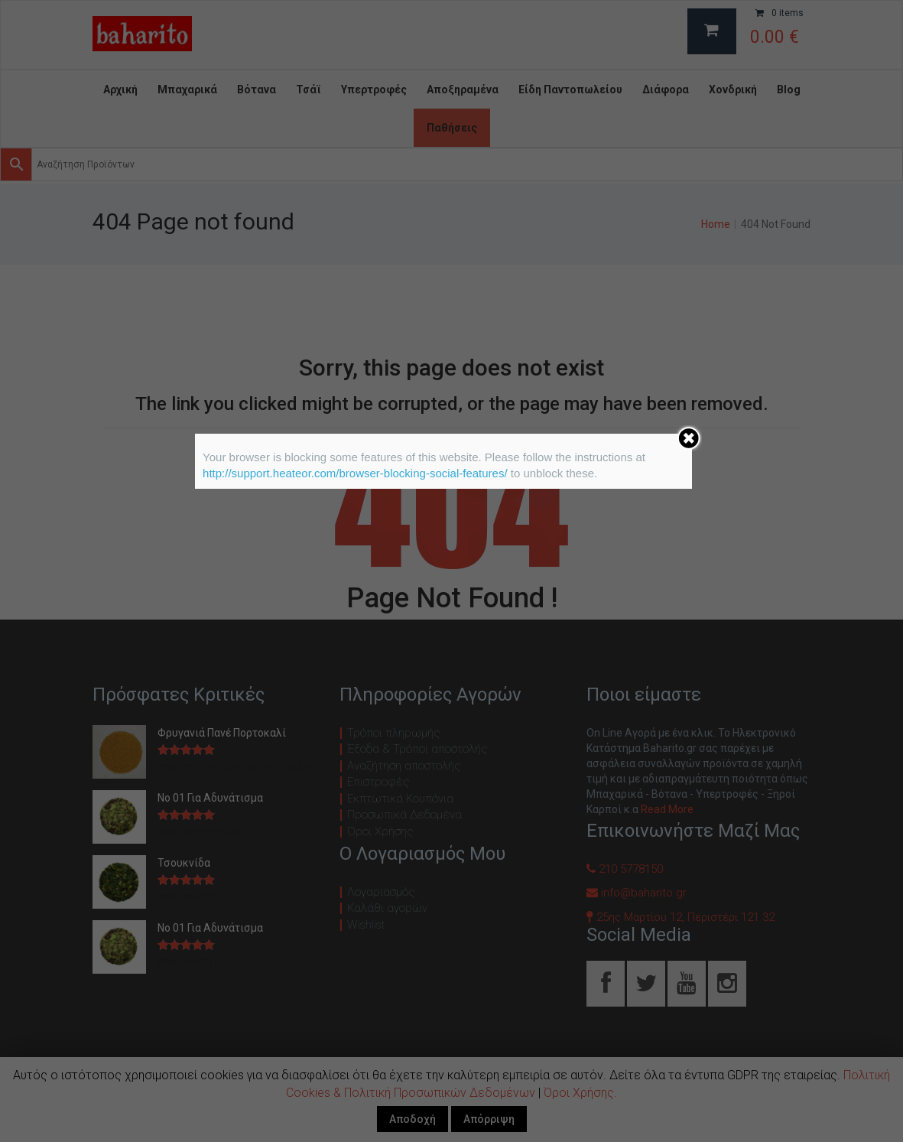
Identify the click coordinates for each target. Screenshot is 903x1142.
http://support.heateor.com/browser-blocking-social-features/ (355, 473)
